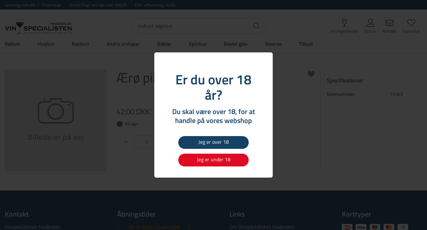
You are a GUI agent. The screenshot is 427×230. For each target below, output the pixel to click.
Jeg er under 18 (213, 159)
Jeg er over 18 (213, 142)
